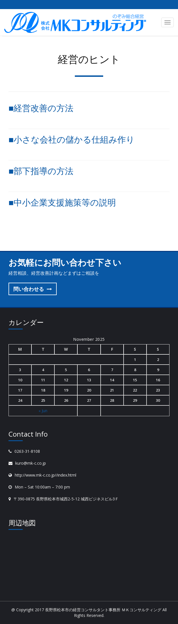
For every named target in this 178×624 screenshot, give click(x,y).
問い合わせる (32, 288)
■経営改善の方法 (41, 108)
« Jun (43, 410)
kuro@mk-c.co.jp (30, 463)
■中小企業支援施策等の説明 (62, 202)
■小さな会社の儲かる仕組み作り (72, 139)
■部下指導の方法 (41, 171)
